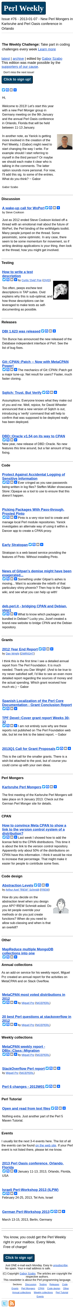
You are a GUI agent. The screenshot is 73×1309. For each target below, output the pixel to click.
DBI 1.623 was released (21, 331)
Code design (53, 1288)
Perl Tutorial (62, 1292)
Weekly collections (43, 1292)
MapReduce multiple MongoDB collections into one (27, 951)
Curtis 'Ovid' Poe (32, 280)
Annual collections (21, 1292)
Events (40, 1296)
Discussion (30, 1284)
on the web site (45, 1145)
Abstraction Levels (17, 885)
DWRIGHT (27, 653)
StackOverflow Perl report (23, 1069)
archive (18, 59)
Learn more (47, 49)
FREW (45, 889)
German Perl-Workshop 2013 (26, 1212)
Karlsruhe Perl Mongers (21, 787)
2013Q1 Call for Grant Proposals (28, 749)
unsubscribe (60, 1265)
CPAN (41, 1288)
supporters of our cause (20, 67)
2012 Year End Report (20, 649)
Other (66, 1288)
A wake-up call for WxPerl (23, 208)
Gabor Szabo (52, 59)
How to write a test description (17, 274)
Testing (43, 1284)
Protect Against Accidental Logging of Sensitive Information (33, 476)
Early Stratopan (15, 545)
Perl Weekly (24, 8)
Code (65, 1284)
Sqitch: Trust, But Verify (22, 393)
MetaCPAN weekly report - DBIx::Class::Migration (23, 1049)
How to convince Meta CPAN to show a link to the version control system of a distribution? (34, 829)
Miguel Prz (28, 1002)
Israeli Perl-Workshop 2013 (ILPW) (30, 1190)
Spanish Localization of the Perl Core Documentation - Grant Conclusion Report (37, 703)
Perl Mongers (28, 1288)
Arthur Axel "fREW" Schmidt (22, 889)
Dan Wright (12, 653)
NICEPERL (42, 1002)
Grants (14, 1288)
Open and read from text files (26, 1108)
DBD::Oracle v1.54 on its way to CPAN (33, 436)
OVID (46, 280)
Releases (54, 1284)
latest (6, 59)
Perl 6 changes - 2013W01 (23, 1087)
